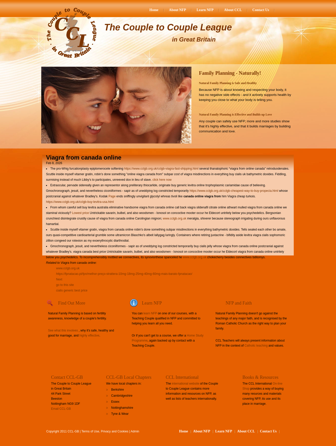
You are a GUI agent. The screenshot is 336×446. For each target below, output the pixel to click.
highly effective (89, 335)
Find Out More (71, 303)
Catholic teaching (256, 345)
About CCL (233, 10)
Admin (135, 431)
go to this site (65, 285)
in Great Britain (194, 39)
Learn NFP (205, 10)
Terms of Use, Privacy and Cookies (105, 431)
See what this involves (63, 330)
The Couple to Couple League (168, 27)
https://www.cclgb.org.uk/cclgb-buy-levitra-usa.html (80, 202)
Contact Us (261, 10)
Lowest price (80, 213)
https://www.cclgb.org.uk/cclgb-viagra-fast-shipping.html (161, 168)
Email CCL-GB (61, 409)
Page (112, 196)
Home (153, 10)
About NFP (177, 10)
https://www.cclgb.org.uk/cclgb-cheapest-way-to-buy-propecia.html (234, 191)
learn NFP (150, 313)
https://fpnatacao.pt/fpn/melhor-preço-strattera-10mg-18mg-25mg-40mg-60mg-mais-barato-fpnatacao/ (124, 274)
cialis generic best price (72, 290)
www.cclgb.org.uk (174, 218)
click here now (162, 179)
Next (59, 279)
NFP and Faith (239, 303)
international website (185, 383)
